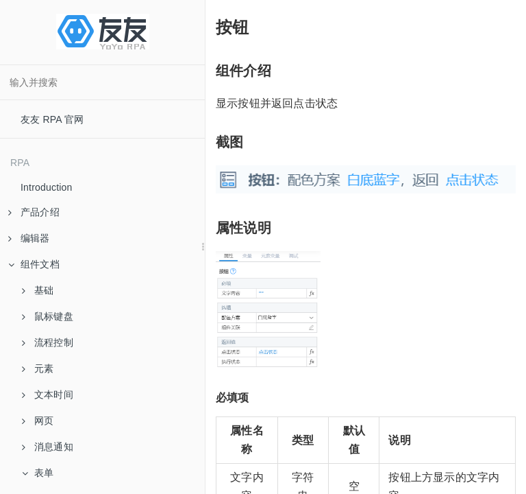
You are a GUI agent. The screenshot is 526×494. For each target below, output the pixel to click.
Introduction (47, 187)
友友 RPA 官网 (52, 119)
